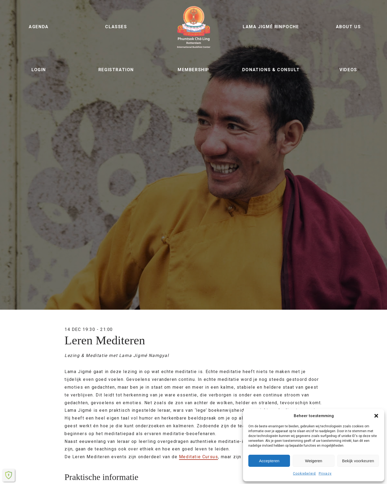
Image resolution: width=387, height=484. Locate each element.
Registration (116, 69)
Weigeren (313, 460)
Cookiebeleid (304, 473)
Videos (348, 69)
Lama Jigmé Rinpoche (271, 26)
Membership (193, 69)
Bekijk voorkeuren (358, 460)
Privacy (325, 473)
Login (38, 69)
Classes (116, 26)
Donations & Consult (271, 69)
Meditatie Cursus (198, 456)
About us (348, 26)
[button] (376, 415)
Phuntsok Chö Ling (193, 26)
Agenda (39, 26)
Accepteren (269, 460)
